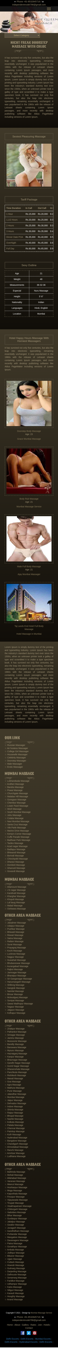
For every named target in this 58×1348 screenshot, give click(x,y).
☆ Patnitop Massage (15, 1132)
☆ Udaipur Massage (14, 926)
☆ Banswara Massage (15, 1048)
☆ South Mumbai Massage (18, 812)
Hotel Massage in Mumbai (29, 634)
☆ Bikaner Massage (14, 1256)
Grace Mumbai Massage (29, 439)
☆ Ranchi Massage (14, 1150)
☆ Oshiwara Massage (15, 909)
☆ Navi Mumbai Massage (17, 822)
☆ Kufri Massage (13, 1135)
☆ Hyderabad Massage (16, 1138)
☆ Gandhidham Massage (17, 1231)
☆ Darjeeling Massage (15, 1272)
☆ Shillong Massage (14, 985)
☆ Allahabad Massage (15, 1178)
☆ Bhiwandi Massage (15, 853)
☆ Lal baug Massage (15, 903)
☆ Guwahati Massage (15, 960)
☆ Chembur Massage (15, 803)
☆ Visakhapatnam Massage (18, 1206)
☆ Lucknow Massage (15, 954)
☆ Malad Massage (14, 906)
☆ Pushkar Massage (15, 929)
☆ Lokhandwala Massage (17, 781)
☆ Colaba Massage (14, 819)
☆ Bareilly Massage (14, 1044)
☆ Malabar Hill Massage (16, 797)
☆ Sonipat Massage (14, 1001)
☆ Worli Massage (13, 809)
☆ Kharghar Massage (15, 896)
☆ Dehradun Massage (15, 1104)
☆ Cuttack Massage (14, 1262)
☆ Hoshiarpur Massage (16, 1188)
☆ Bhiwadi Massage (14, 932)
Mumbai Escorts (43, 1339)
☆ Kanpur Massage (14, 1057)
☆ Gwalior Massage (14, 1225)
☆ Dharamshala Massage (17, 1069)
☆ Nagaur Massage (14, 1007)
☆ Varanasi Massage (15, 1181)
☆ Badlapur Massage (15, 850)
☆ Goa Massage (13, 1082)
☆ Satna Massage (13, 939)
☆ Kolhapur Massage (15, 1013)
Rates (33, 1325)
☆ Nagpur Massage (14, 957)
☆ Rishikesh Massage (15, 1076)
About (17, 1325)
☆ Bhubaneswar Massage (17, 964)
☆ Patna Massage (13, 1244)
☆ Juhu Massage (13, 816)
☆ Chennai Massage (15, 1128)
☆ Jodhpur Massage (14, 1253)
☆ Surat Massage (13, 945)
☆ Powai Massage (14, 791)
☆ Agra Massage (13, 1085)
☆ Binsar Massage (14, 995)
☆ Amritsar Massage (15, 1153)
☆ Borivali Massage (14, 856)
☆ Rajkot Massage (14, 970)
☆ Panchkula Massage (16, 1072)
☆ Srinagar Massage (15, 1035)
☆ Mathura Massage (15, 1088)
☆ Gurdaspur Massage (16, 1219)
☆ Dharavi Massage (14, 862)
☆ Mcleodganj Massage (16, 998)
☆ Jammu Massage (14, 1038)
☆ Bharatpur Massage (15, 976)
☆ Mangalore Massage (16, 1237)
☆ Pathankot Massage (15, 1032)
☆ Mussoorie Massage (16, 1041)
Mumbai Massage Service (29, 507)
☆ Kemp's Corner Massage (18, 834)
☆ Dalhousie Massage (15, 1275)
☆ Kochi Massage (13, 951)
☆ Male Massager (13, 764)
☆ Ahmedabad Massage (16, 1147)
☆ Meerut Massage (14, 1185)
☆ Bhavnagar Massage (16, 1060)
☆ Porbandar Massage (16, 1234)
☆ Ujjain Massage (13, 1259)
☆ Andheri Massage (14, 784)
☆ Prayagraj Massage (15, 948)
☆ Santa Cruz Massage (16, 825)
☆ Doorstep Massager (15, 761)
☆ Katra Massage (13, 1287)
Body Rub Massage (28, 499)
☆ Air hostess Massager (16, 748)
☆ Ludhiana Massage (15, 1156)
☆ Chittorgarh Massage (16, 1209)
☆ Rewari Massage (14, 936)
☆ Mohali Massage (14, 1175)
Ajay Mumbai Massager (29, 574)
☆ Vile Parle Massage (15, 828)
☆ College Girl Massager (17, 752)
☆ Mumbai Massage (14, 1097)
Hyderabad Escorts (28, 1342)
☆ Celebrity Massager (15, 758)
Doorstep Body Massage (29, 431)
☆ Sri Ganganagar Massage (18, 979)
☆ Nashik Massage (14, 1119)
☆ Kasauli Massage (14, 1293)
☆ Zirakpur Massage (15, 1029)
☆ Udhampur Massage (16, 1284)
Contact (29, 1328)
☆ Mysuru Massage (14, 1051)
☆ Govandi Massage (15, 872)
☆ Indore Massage (14, 1107)
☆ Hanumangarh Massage (17, 982)
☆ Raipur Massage (14, 1113)
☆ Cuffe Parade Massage (17, 837)
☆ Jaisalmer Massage (15, 923)
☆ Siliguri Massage (14, 1290)
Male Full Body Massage (29, 567)
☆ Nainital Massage (14, 992)
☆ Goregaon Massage (15, 800)
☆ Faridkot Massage (14, 1281)
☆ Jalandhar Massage (15, 1094)
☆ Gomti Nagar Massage (17, 1066)
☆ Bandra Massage (14, 788)
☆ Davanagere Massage (16, 1241)
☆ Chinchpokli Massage (16, 859)
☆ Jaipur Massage (14, 1100)
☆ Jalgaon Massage (14, 1010)
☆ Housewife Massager (16, 755)
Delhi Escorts (12, 1339)
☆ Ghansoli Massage (15, 868)
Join (40, 1325)
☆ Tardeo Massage (14, 844)
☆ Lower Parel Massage (16, 806)
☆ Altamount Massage (15, 887)
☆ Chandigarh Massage (16, 1144)
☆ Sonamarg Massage (16, 1278)
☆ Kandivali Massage (15, 893)
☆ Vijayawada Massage (16, 1200)
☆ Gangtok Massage (15, 988)
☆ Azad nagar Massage (16, 847)
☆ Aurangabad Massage (16, 967)
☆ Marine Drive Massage (17, 831)
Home (10, 1325)
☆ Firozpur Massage (15, 1197)
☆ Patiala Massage (14, 1125)
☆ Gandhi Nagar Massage (17, 1063)
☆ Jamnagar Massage (15, 973)
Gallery (25, 1325)
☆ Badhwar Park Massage (17, 840)
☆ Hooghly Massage (15, 1297)
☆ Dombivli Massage (15, 865)
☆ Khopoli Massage (14, 900)
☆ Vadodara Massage (15, 1213)
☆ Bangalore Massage (15, 1141)
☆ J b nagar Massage (15, 890)
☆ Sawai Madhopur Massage (19, 1004)
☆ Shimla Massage (14, 1110)
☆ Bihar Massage (13, 1216)
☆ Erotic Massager (14, 767)
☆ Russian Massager (15, 745)
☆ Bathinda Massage (15, 1172)
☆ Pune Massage (13, 1091)
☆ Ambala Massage (14, 1250)
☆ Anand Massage (14, 1300)
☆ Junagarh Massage (15, 1228)
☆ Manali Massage (14, 1079)
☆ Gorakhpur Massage (16, 1247)
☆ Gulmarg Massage (15, 1269)
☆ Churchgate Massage (16, 794)
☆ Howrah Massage (14, 1265)
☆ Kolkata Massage (14, 1122)
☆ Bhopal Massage (14, 1116)
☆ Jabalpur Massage (15, 1222)
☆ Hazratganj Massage (16, 1054)
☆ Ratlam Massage (14, 942)
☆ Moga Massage (13, 1191)
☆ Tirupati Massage (14, 1203)
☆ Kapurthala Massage (16, 1194)
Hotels (47, 1325)
